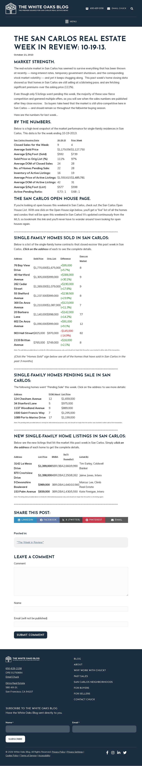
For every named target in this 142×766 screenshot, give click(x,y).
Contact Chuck (84, 699)
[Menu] (71, 21)
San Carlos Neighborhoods (93, 682)
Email (75, 722)
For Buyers (81, 688)
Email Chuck (119, 8)
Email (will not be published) (30, 618)
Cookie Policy (12, 755)
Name (17, 603)
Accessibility (44, 755)
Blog (77, 659)
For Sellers (82, 694)
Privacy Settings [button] (75, 752)
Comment (20, 563)
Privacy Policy (58, 752)
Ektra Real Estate (15, 683)
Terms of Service (28, 755)
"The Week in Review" (30, 542)
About (78, 665)
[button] (132, 8)
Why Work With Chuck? (90, 670)
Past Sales (81, 676)
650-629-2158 (97, 8)
